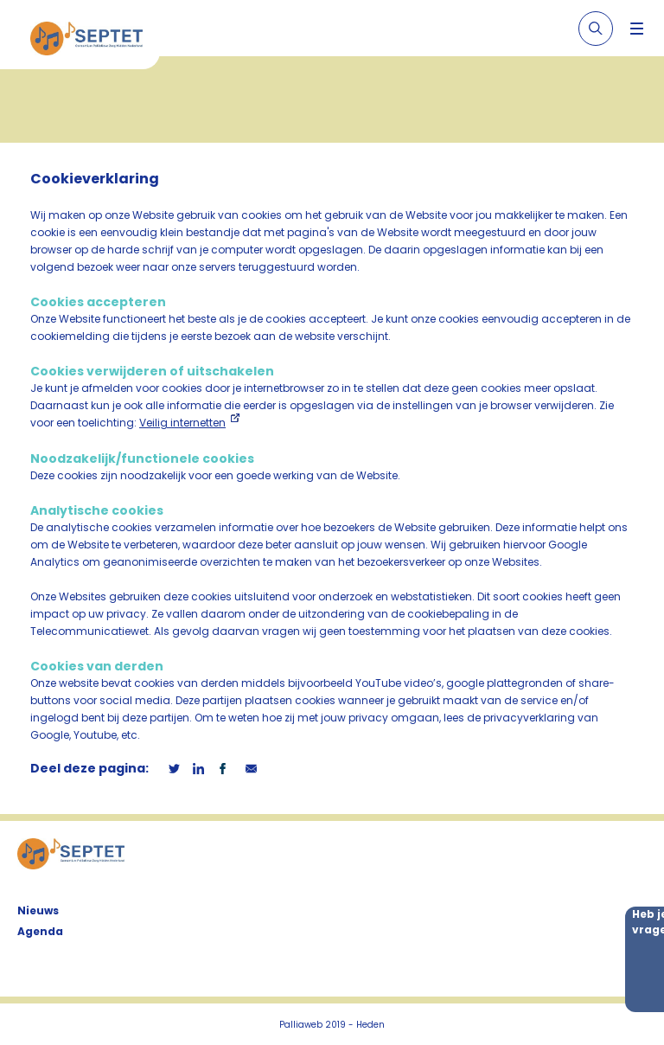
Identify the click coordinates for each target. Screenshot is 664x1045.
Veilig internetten (182, 422)
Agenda (40, 931)
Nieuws (38, 910)
